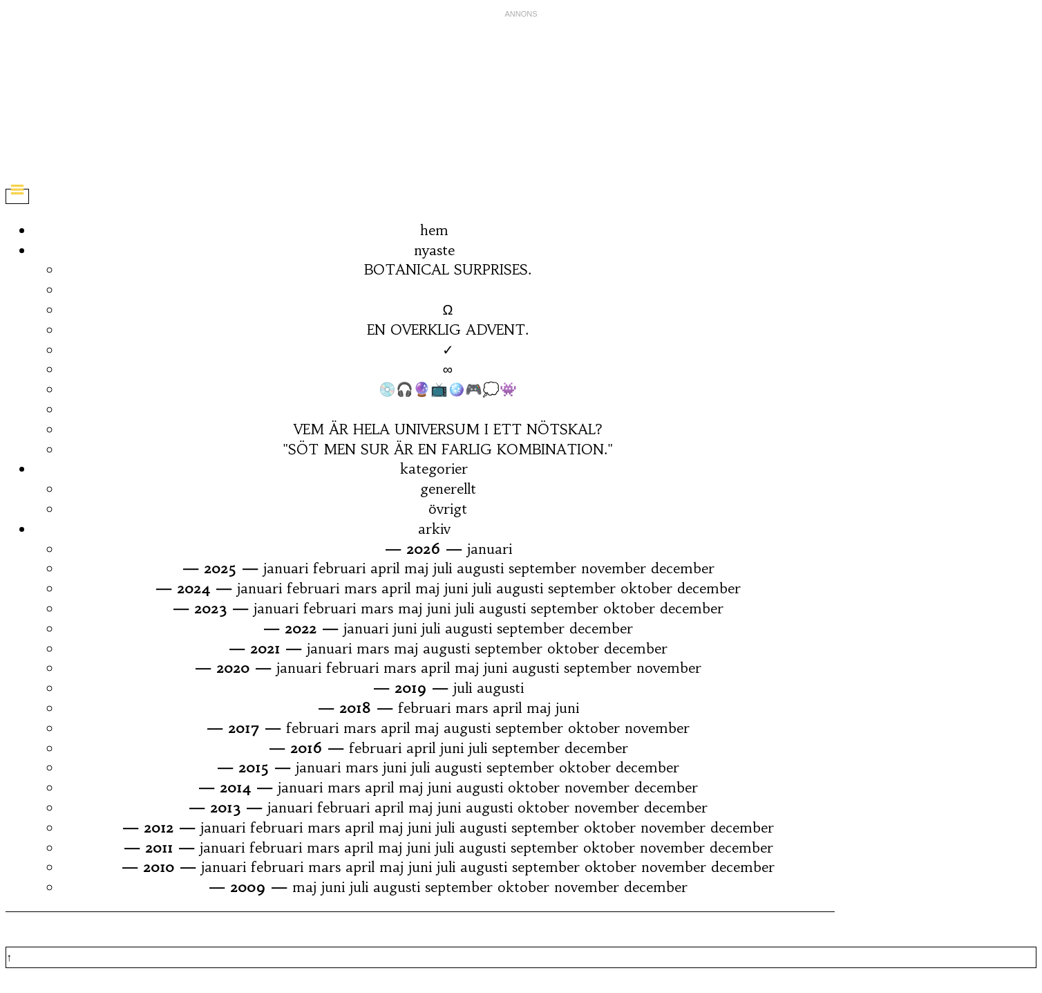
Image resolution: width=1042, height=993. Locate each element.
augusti (480, 568)
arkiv (434, 528)
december (682, 568)
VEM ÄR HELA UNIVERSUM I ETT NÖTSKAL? (448, 429)
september (542, 568)
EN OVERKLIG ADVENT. (448, 329)
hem (434, 230)
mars (360, 588)
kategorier (434, 468)
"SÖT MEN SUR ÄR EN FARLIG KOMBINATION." (448, 449)
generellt (448, 488)
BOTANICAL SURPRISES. (447, 269)
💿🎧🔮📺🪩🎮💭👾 (448, 389)
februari (339, 568)
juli (442, 568)
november (613, 568)
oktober (646, 588)
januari (489, 548)
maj (416, 568)
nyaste (434, 250)
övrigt (447, 508)
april (384, 568)
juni (456, 588)
